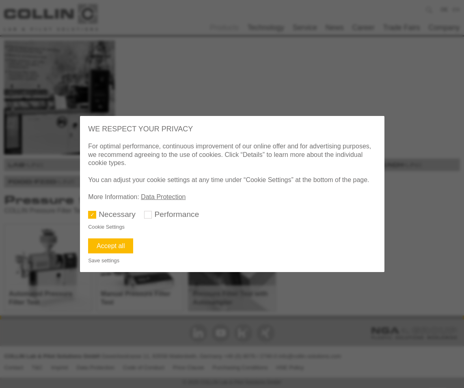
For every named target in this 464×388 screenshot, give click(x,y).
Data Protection (163, 196)
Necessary (117, 214)
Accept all (111, 245)
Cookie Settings (106, 227)
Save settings (103, 260)
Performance (177, 214)
